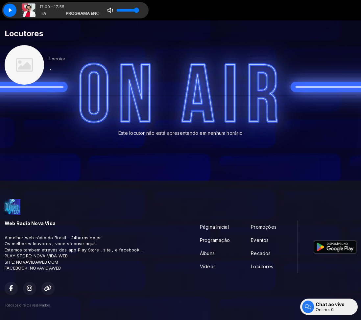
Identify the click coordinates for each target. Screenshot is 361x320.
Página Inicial (214, 227)
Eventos (260, 240)
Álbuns (207, 253)
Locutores (262, 266)
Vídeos (208, 266)
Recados (261, 253)
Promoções (264, 227)
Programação (215, 240)
